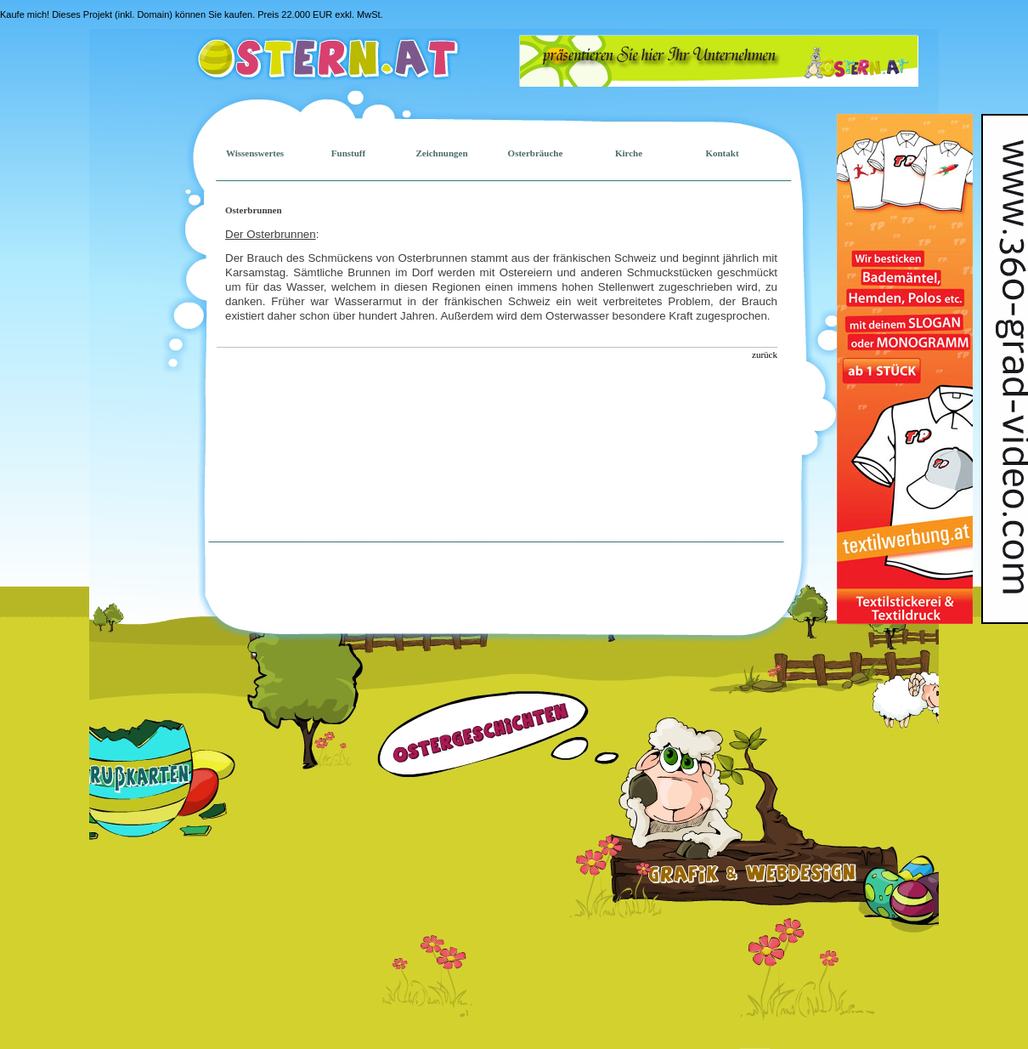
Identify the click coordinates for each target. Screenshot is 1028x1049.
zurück (764, 354)
